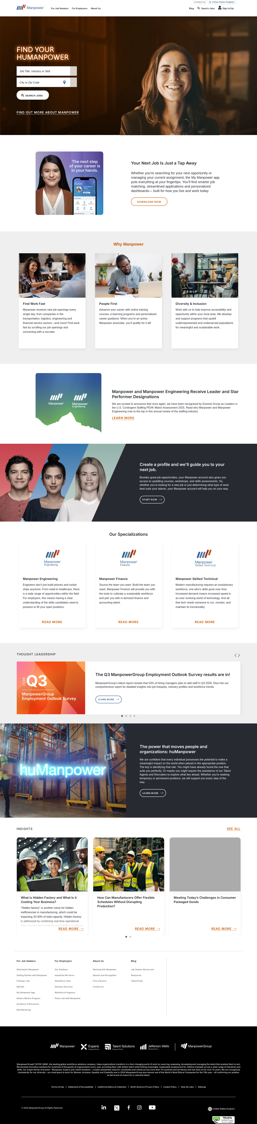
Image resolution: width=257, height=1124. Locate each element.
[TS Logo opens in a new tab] (117, 1035)
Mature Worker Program (28, 990)
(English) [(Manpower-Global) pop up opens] (221, 2)
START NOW (155, 499)
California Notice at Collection (111, 1075)
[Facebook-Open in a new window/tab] (129, 1096)
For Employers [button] (63, 960)
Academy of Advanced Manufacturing (28, 996)
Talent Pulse (137, 977)
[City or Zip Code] (54, 82)
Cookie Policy (170, 1075)
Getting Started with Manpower (32, 973)
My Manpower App (26, 986)
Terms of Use (57, 1075)
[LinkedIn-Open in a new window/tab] (102, 1095)
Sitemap (202, 1075)
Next (238, 654)
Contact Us (98, 981)
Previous (234, 654)
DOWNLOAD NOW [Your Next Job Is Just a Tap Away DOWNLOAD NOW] (150, 201)
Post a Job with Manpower (68, 990)
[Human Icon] (226, 8)
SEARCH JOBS (34, 95)
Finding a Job (23, 977)
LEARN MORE (156, 793)
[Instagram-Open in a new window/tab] (140, 1096)
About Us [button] (98, 960)
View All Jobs (187, 1075)
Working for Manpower (28, 969)
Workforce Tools (63, 977)
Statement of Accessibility (80, 1075)
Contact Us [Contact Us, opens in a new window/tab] (199, 2)
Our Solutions (61, 969)
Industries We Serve (64, 973)
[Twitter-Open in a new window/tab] (116, 1096)
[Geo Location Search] (87, 82)
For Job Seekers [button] (26, 960)
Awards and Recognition (104, 973)
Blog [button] (133, 960)
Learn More (111, 699)
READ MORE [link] (71, 928)
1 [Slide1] (126, 937)
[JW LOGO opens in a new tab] (152, 1035)
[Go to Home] (30, 8)
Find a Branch (99, 977)
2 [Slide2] (130, 937)
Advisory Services (64, 981)
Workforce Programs (65, 986)
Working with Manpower (104, 969)
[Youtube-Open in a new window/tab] (154, 1096)
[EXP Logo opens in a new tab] (87, 1035)
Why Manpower (128, 244)
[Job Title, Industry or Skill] (54, 71)
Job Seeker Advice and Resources (142, 971)
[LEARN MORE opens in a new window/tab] (123, 418)
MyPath (20, 981)
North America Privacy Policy (144, 1075)
